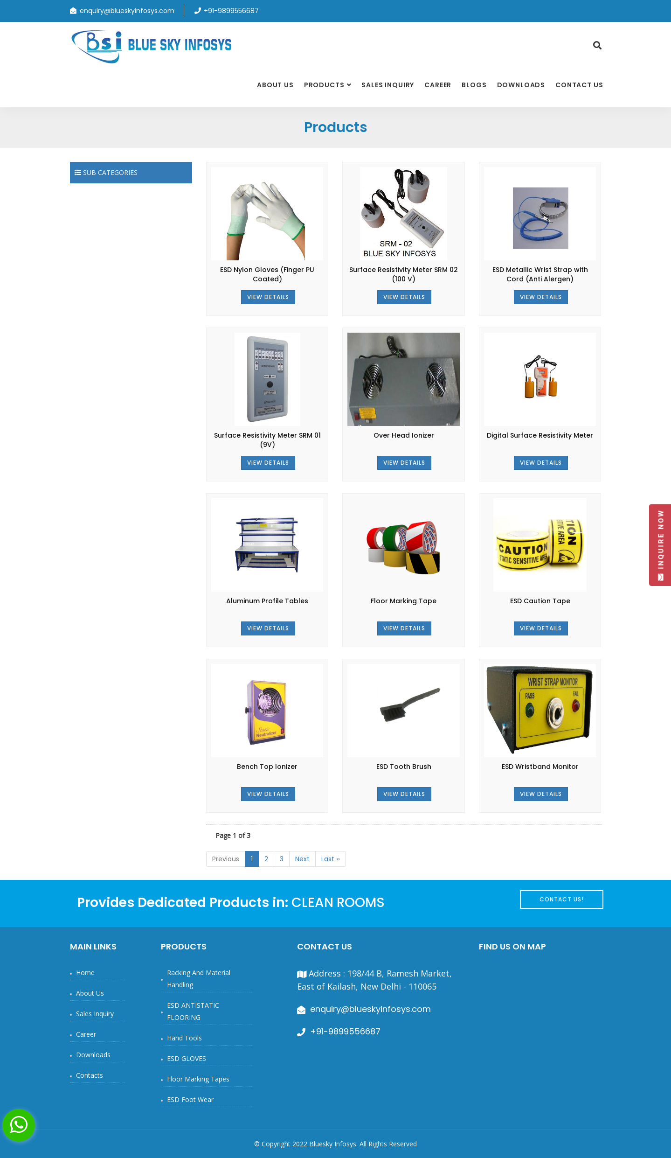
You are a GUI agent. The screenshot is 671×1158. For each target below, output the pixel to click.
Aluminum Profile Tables (267, 601)
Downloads (521, 85)
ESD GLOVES (186, 1058)
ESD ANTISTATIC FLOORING (193, 1011)
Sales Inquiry (387, 85)
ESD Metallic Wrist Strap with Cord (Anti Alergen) (540, 274)
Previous (225, 859)
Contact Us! (562, 899)
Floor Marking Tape (403, 601)
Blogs (474, 85)
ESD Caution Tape (540, 601)
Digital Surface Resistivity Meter (540, 435)
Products (324, 85)
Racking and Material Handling (198, 978)
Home (85, 972)
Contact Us (579, 85)
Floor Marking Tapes (198, 1078)
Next (302, 859)
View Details (268, 297)
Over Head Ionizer (404, 435)
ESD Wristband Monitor (540, 766)
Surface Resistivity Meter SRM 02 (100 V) (403, 274)
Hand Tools (184, 1037)
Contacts (89, 1075)
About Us (275, 85)
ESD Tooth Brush (403, 766)
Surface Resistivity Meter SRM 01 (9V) (267, 440)
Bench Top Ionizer (267, 766)
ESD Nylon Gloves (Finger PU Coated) (267, 274)
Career (437, 85)
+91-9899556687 (345, 1031)
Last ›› (330, 859)
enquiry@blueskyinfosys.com (127, 10)
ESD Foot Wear (190, 1099)
